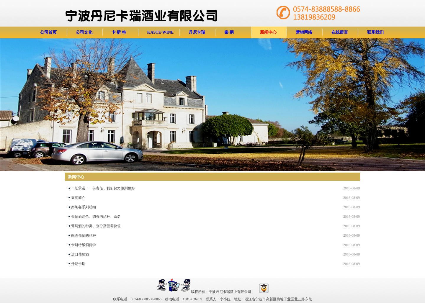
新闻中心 (268, 32)
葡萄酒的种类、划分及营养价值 (96, 226)
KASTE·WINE (160, 32)
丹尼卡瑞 (197, 32)
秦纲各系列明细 (83, 207)
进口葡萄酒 (80, 254)
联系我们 (375, 32)
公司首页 (48, 32)
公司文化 (84, 32)
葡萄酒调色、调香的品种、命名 (96, 216)
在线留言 (339, 32)
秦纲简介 (78, 198)
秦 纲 (229, 32)
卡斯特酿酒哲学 (83, 245)
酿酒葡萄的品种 (83, 235)
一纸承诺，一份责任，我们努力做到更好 (103, 188)
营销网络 (304, 32)
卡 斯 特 (119, 32)
